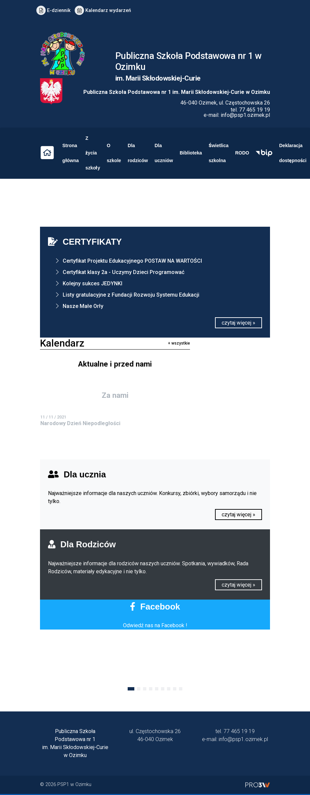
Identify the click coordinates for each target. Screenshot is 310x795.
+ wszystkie (179, 343)
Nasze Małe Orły (83, 306)
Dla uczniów (164, 153)
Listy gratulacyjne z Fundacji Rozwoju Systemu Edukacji (131, 295)
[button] (131, 688)
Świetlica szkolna (219, 153)
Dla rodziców (138, 153)
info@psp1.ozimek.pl (245, 115)
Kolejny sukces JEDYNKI (92, 283)
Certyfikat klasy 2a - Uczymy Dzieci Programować (123, 272)
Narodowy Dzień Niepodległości (80, 423)
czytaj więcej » (238, 323)
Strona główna (70, 153)
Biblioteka (191, 152)
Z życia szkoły (92, 153)
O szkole (114, 153)
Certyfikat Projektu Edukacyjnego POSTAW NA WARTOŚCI (132, 261)
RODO (242, 152)
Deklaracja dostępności (292, 153)
